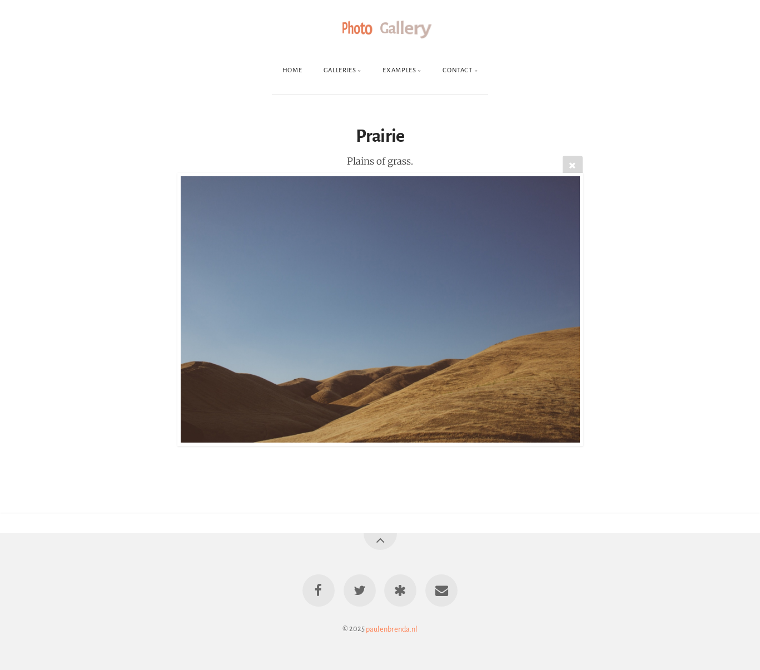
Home (292, 70)
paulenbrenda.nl (392, 628)
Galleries (340, 70)
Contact (457, 70)
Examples (399, 70)
